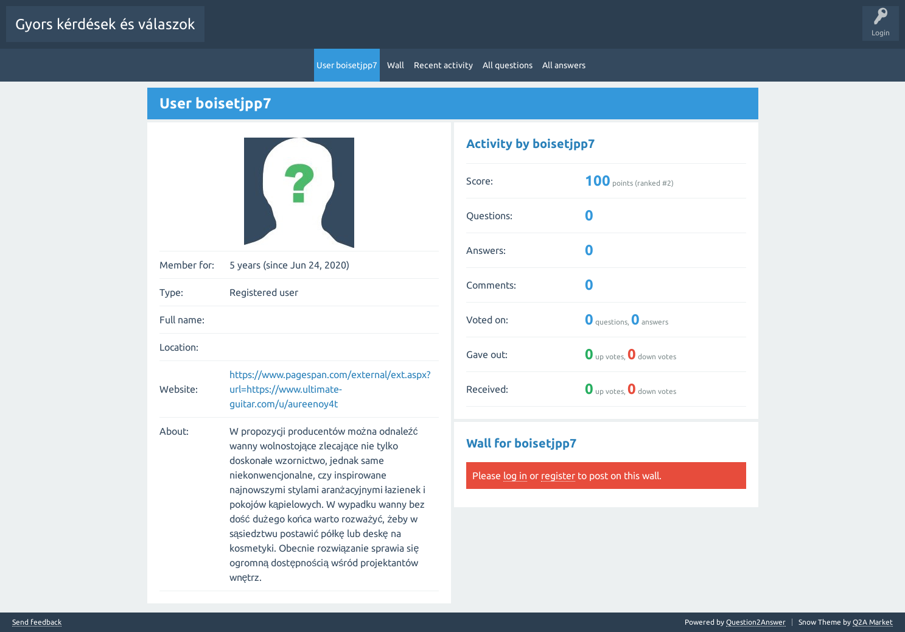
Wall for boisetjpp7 (521, 442)
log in (515, 474)
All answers (563, 64)
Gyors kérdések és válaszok (105, 24)
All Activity (232, 33)
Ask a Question (553, 33)
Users (503, 33)
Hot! (322, 33)
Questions (280, 33)
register (558, 474)
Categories (459, 33)
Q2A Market (873, 621)
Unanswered (369, 33)
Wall (395, 64)
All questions (508, 64)
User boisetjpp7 (346, 64)
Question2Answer (756, 621)
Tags (415, 33)
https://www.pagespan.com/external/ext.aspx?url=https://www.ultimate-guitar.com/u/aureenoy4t (329, 388)
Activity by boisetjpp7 (530, 143)
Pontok (605, 33)
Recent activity (443, 64)
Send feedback (36, 621)
